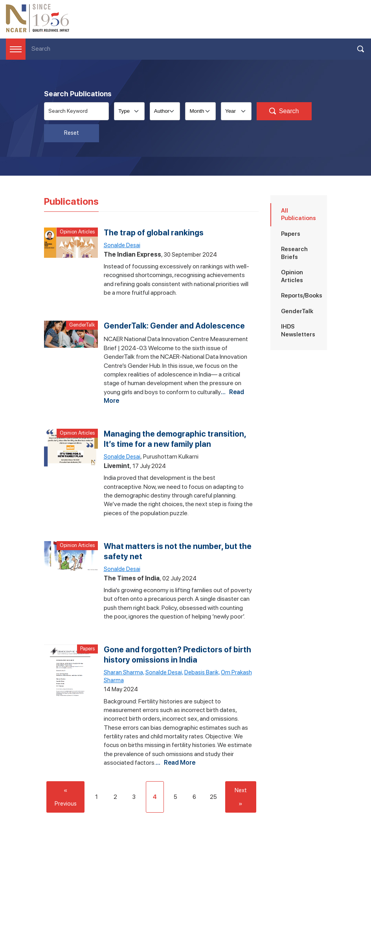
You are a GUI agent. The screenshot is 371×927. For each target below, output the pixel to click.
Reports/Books (301, 295)
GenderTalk (82, 325)
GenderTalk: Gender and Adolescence (174, 325)
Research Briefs (294, 253)
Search (284, 111)
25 (213, 796)
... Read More (175, 762)
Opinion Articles (77, 232)
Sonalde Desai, (164, 672)
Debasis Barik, (202, 672)
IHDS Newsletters (298, 330)
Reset (71, 132)
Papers (87, 649)
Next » (241, 797)
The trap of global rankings (154, 232)
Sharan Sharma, (124, 672)
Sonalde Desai (122, 245)
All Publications (298, 214)
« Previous (66, 797)
